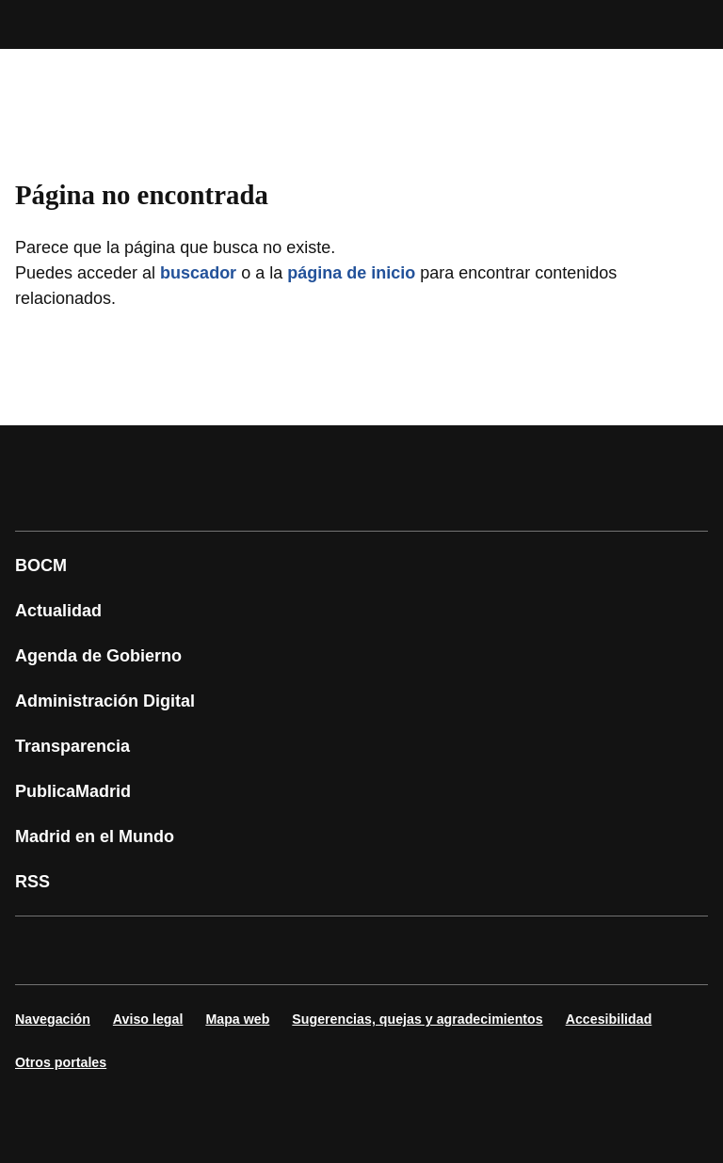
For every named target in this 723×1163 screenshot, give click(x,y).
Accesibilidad (609, 1019)
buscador (198, 272)
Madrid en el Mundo (94, 836)
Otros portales (60, 1062)
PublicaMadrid (73, 791)
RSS (32, 881)
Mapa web (237, 1019)
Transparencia (72, 746)
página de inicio (351, 272)
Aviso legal (148, 1019)
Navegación (52, 1019)
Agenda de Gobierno (98, 655)
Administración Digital (105, 701)
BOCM (41, 565)
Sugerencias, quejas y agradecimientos (417, 1019)
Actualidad (58, 610)
